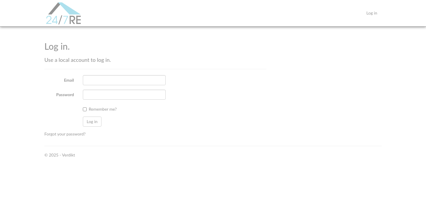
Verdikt (68, 154)
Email (69, 80)
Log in (371, 12)
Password (65, 94)
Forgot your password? (64, 133)
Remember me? (103, 109)
